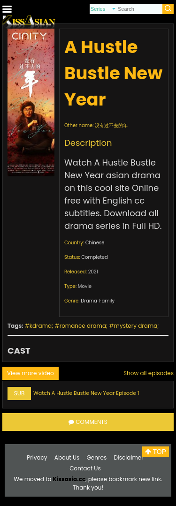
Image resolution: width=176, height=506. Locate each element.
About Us (67, 457)
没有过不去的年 (111, 125)
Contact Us (84, 468)
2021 (93, 271)
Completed (94, 257)
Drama (89, 300)
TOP (155, 451)
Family (107, 300)
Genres (97, 457)
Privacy (37, 457)
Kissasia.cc (69, 479)
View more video (30, 373)
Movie (85, 286)
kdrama (41, 326)
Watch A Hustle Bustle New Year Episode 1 (86, 393)
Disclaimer (128, 457)
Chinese (95, 242)
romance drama (83, 326)
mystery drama (136, 326)
